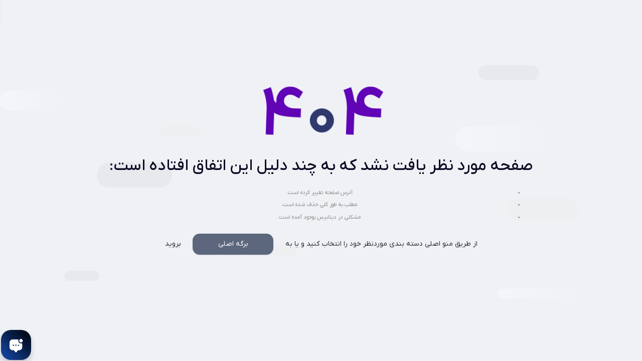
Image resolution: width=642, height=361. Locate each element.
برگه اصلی (233, 244)
